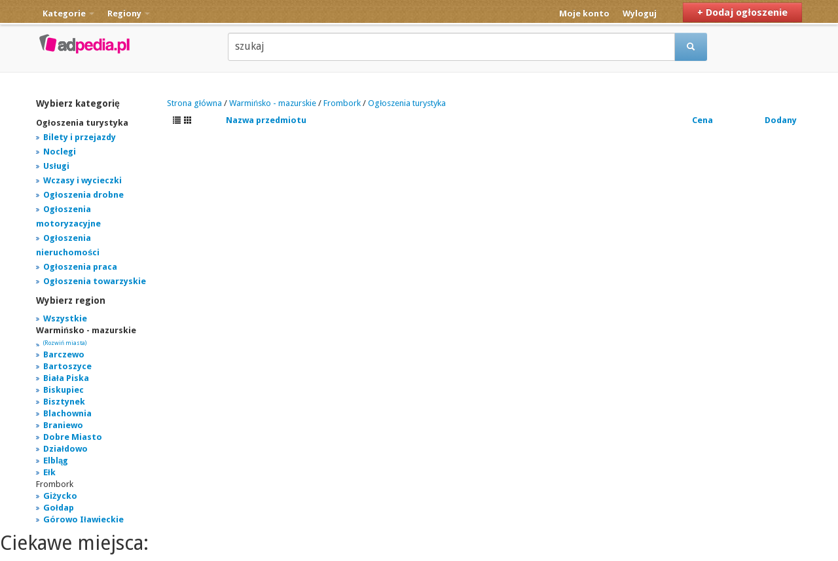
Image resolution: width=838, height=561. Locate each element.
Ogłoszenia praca (80, 267)
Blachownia (67, 413)
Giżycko (60, 496)
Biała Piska (66, 378)
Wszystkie (65, 318)
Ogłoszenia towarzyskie (94, 281)
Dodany (781, 120)
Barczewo (63, 354)
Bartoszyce (67, 366)
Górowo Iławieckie (83, 519)
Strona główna (194, 103)
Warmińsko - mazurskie (272, 103)
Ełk (49, 472)
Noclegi (59, 151)
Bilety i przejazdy (79, 137)
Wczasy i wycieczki (82, 180)
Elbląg (55, 460)
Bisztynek (64, 402)
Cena (702, 120)
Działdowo (65, 449)
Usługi (56, 166)
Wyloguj (640, 13)
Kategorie (68, 13)
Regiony (128, 13)
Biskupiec (63, 390)
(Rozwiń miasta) (64, 343)
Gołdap (58, 508)
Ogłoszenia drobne (83, 195)
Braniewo (63, 425)
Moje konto (584, 13)
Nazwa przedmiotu (266, 120)
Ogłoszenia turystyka (407, 103)
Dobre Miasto (72, 437)
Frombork (342, 103)
